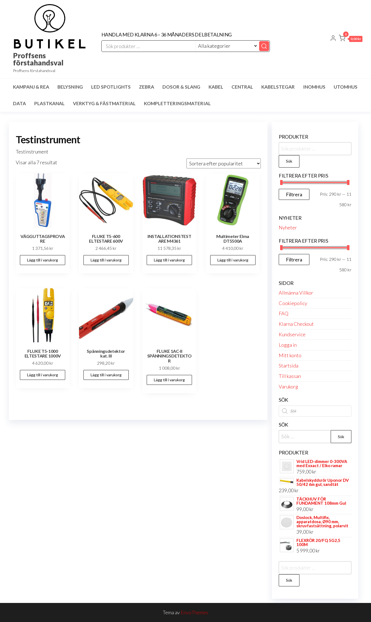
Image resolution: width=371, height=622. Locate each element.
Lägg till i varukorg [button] (42, 260)
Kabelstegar (278, 87)
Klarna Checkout (296, 324)
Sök (289, 161)
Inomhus (314, 87)
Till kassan (290, 376)
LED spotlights (111, 87)
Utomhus (345, 87)
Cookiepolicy (293, 303)
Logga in (288, 345)
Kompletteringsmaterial (177, 103)
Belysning (70, 87)
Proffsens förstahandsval (38, 59)
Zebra (146, 87)
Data (19, 103)
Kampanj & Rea (31, 87)
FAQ (283, 313)
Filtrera (294, 194)
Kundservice (292, 334)
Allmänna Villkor (296, 293)
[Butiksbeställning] (223, 163)
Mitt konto (290, 355)
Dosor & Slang (181, 87)
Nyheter (288, 227)
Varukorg (288, 386)
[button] (350, 39)
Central (242, 87)
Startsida (288, 365)
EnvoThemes (194, 612)
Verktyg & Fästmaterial (104, 103)
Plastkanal (49, 103)
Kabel (216, 87)
